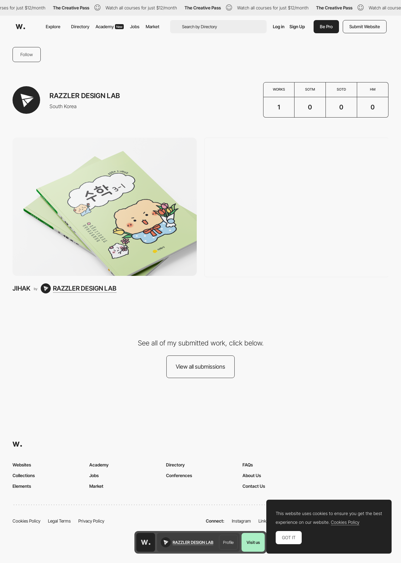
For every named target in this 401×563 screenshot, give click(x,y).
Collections (24, 475)
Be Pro (326, 26)
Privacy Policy (91, 521)
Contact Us (253, 486)
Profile (228, 542)
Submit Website (364, 26)
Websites (22, 464)
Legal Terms (59, 521)
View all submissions (200, 366)
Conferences (179, 475)
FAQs (247, 464)
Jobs (134, 26)
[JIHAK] (105, 207)
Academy (110, 26)
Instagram (241, 521)
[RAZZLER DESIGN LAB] (79, 288)
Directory (80, 26)
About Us (251, 475)
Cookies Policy (26, 521)
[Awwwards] (20, 26)
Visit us (253, 542)
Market (152, 26)
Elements (22, 486)
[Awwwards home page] (145, 542)
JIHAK (21, 288)
